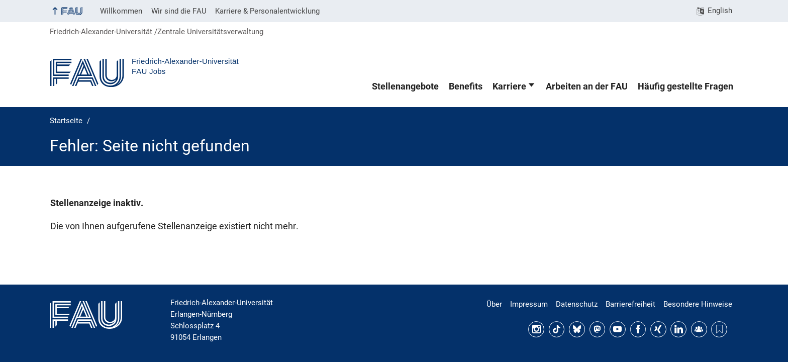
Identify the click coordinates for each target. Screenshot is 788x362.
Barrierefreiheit (630, 304)
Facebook (638, 329)
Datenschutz (577, 304)
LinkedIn (678, 329)
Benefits (465, 86)
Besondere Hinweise (697, 304)
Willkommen (121, 11)
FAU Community (699, 329)
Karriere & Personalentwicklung (267, 11)
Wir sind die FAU (179, 11)
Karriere (509, 86)
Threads (719, 329)
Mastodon (597, 329)
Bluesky (577, 329)
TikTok (557, 329)
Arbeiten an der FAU (587, 86)
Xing (658, 329)
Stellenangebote (405, 86)
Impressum (529, 304)
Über (494, 304)
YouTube (618, 329)
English (720, 10)
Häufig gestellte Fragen (685, 86)
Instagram (536, 329)
